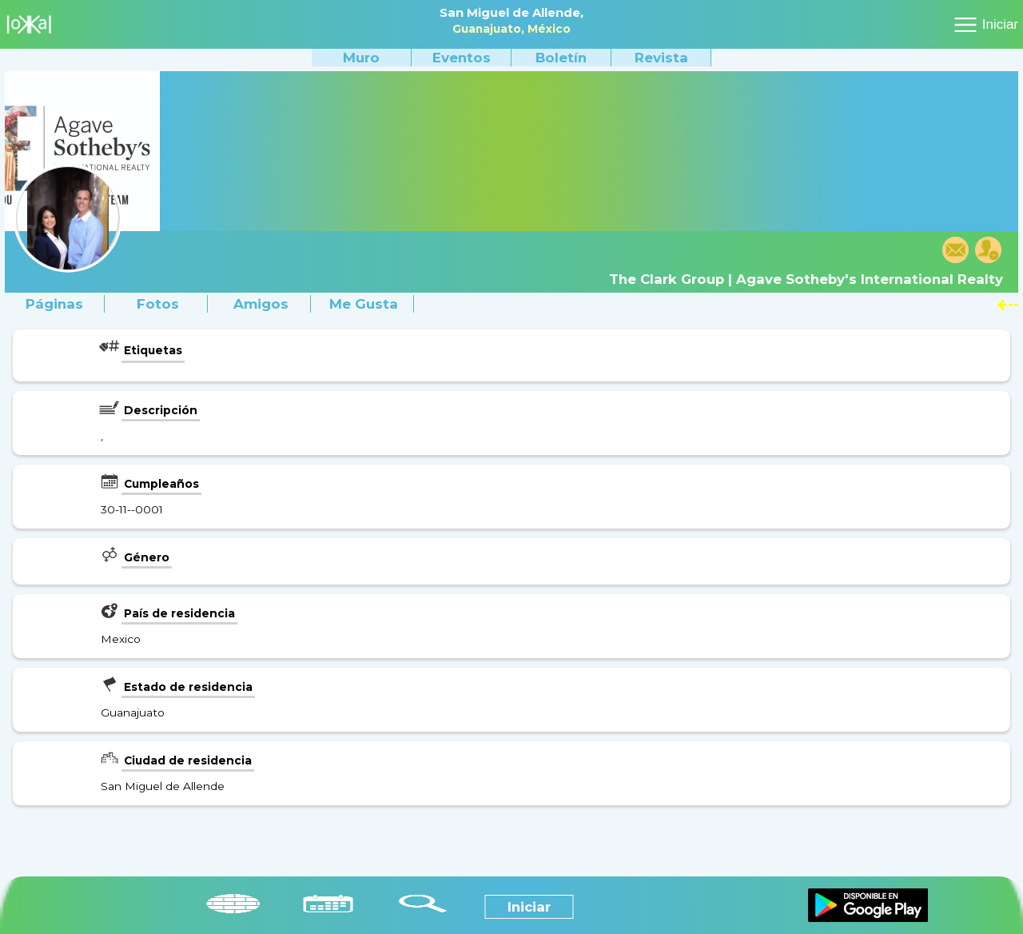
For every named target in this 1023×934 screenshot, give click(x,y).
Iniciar (1000, 24)
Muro (361, 58)
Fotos (158, 304)
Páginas (54, 304)
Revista (661, 58)
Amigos (261, 304)
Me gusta (363, 304)
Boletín (561, 58)
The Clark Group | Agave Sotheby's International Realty (806, 279)
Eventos (461, 58)
